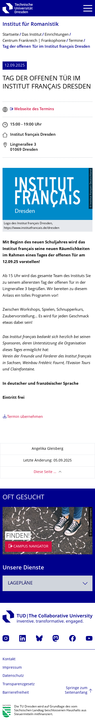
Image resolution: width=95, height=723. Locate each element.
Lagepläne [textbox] (20, 583)
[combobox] (47, 583)
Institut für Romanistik (31, 24)
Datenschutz (13, 676)
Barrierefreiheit (16, 692)
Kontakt (9, 659)
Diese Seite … (45, 472)
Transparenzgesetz (19, 684)
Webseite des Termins (34, 109)
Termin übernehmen (25, 417)
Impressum (12, 667)
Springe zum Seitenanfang (76, 690)
